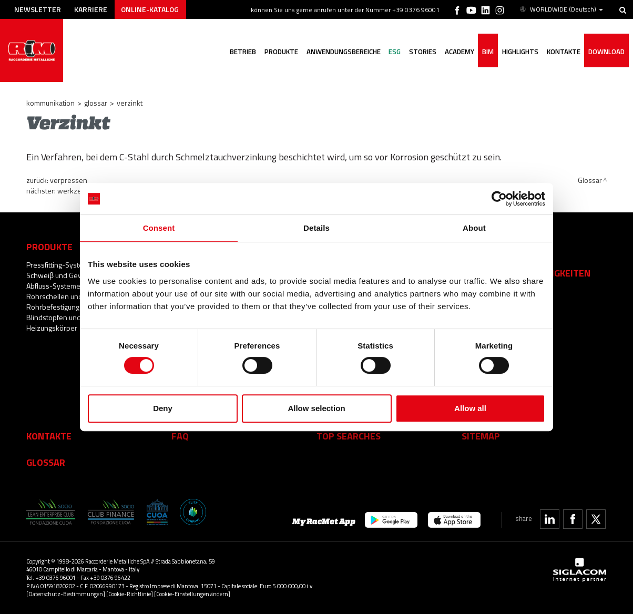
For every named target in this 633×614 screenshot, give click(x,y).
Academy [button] (458, 51)
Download (606, 51)
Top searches (348, 435)
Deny (162, 408)
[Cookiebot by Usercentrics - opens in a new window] (499, 199)
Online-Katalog (150, 9)
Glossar (95, 102)
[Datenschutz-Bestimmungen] (65, 593)
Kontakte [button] (563, 51)
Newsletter (37, 9)
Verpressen (68, 180)
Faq (180, 435)
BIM (487, 51)
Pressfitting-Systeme (59, 264)
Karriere (91, 9)
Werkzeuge (75, 190)
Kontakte (49, 435)
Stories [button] (421, 51)
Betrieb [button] (241, 51)
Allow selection (316, 408)
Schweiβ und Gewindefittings (72, 275)
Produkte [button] (280, 51)
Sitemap (481, 435)
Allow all (470, 408)
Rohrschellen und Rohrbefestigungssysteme (68, 301)
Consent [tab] (159, 227)
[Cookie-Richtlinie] (129, 593)
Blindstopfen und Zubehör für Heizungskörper (73, 322)
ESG (393, 51)
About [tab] (474, 227)
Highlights (520, 51)
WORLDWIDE (560, 9)
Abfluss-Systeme (53, 285)
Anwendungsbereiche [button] (342, 51)
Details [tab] (316, 227)
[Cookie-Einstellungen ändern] (192, 593)
